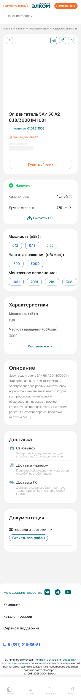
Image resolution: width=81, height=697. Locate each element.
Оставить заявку (15, 6)
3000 (35, 263)
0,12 (15, 245)
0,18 (32, 245)
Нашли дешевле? (23, 137)
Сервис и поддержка (21, 628)
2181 (52, 281)
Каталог (20, 28)
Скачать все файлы (28, 537)
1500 (16, 263)
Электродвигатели (39, 28)
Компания (11, 604)
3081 (69, 281)
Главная (7, 28)
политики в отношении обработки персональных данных (38, 661)
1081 (16, 281)
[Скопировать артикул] (26, 128)
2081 (34, 281)
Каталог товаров (17, 616)
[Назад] (9, 40)
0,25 (49, 245)
